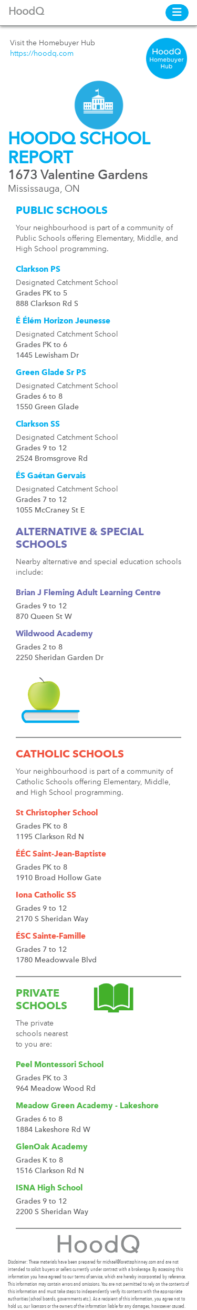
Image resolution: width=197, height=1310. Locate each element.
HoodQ (26, 12)
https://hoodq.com (42, 53)
